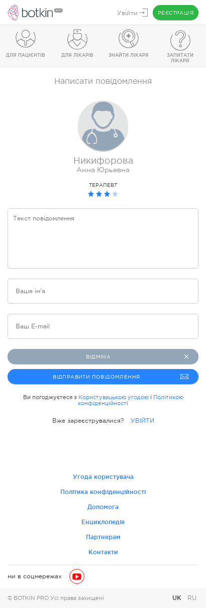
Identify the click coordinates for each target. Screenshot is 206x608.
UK (177, 597)
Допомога (103, 507)
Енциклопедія (103, 522)
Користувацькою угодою (113, 397)
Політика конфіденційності (103, 492)
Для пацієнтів (25, 55)
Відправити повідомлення (120, 376)
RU (191, 597)
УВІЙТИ (142, 420)
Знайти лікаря (129, 55)
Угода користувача (103, 476)
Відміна (137, 356)
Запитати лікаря (180, 58)
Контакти (103, 552)
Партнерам (103, 537)
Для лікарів (77, 55)
